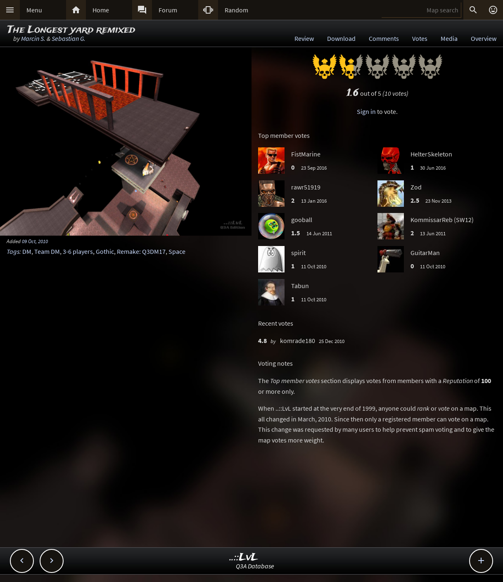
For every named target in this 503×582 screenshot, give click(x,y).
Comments (384, 38)
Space (176, 251)
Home (101, 10)
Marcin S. (33, 38)
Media (449, 38)
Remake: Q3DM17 (141, 251)
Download (341, 38)
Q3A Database (255, 566)
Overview (483, 38)
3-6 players (78, 251)
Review (304, 38)
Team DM (47, 251)
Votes (419, 38)
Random (236, 10)
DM (26, 251)
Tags (13, 251)
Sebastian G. (68, 38)
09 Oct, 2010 (35, 241)
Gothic (105, 251)
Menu (34, 10)
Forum (168, 10)
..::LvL (244, 557)
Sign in (366, 111)
